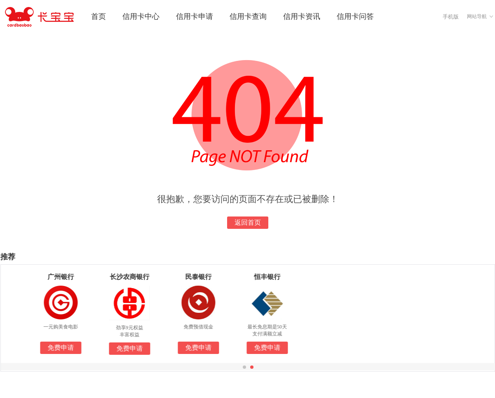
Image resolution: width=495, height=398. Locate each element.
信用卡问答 (355, 16)
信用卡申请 (194, 16)
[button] (244, 367)
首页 (98, 16)
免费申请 (67, 347)
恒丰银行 (273, 276)
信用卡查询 (248, 16)
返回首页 (248, 222)
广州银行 (67, 276)
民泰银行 (204, 276)
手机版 (451, 17)
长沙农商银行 (135, 276)
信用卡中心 (141, 16)
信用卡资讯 (301, 16)
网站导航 (477, 16)
